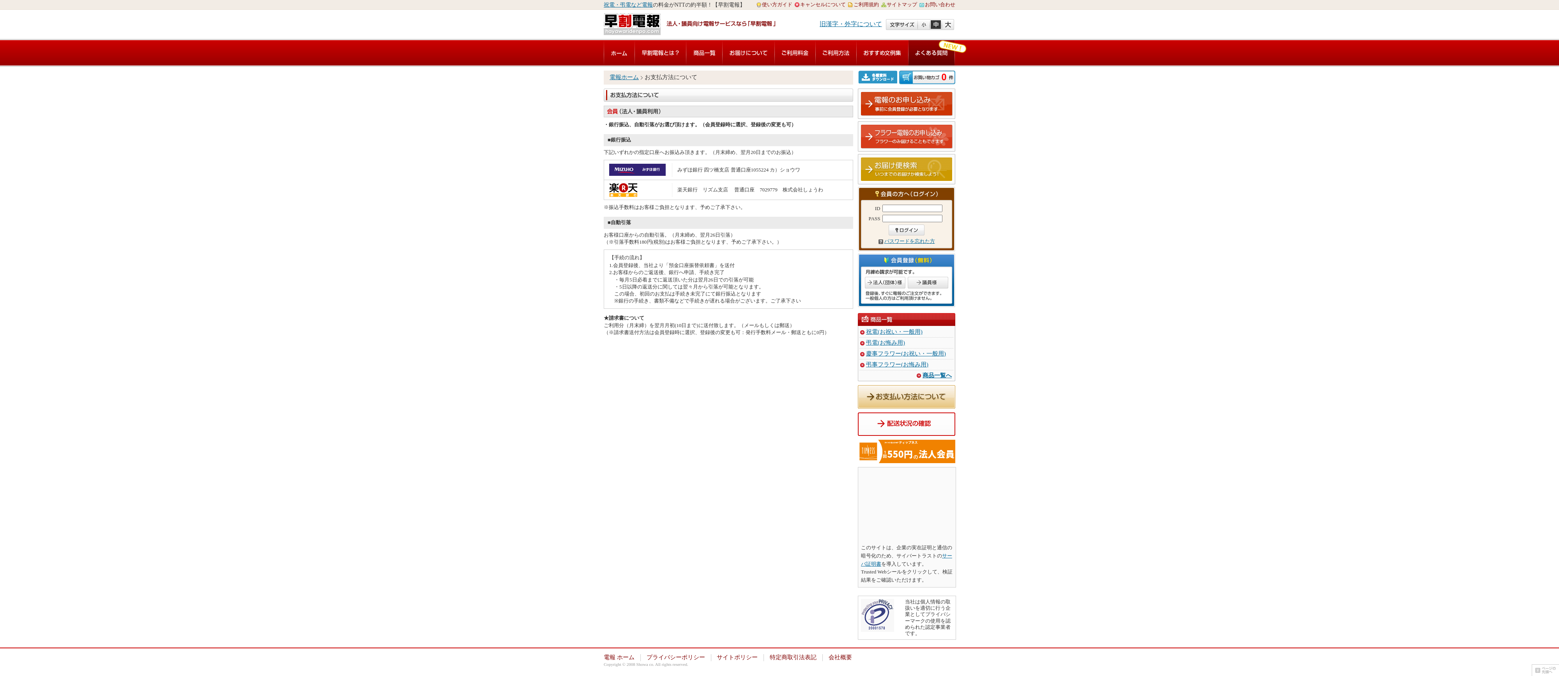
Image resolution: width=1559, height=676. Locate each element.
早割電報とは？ (660, 52)
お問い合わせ (940, 4)
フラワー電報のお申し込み (907, 136)
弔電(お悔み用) (885, 343)
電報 (619, 52)
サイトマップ (902, 4)
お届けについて (748, 52)
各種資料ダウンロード (878, 77)
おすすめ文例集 (882, 52)
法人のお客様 (885, 282)
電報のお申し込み (907, 104)
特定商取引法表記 (793, 657)
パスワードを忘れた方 (909, 241)
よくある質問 (931, 52)
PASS (874, 218)
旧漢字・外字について (851, 24)
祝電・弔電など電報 (628, 5)
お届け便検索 (907, 169)
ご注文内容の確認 (927, 77)
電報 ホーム (619, 657)
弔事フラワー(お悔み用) (897, 364)
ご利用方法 (836, 52)
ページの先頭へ (1545, 670)
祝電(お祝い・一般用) (894, 332)
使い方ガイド (777, 4)
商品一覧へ (937, 375)
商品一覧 (704, 52)
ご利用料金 (795, 52)
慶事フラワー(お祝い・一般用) (906, 353)
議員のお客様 (928, 282)
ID (877, 208)
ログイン (906, 230)
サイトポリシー (737, 657)
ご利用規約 (866, 4)
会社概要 (840, 657)
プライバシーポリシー (676, 657)
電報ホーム (624, 77)
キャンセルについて (823, 4)
